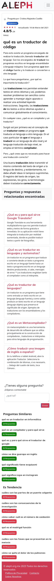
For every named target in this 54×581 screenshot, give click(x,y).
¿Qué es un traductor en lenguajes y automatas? (23, 251)
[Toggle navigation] (48, 5)
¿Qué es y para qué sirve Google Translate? (23, 216)
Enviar (45, 405)
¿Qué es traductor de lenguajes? (21, 286)
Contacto (34, 573)
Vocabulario (12, 23)
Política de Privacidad (16, 573)
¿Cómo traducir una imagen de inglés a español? (26, 350)
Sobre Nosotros (13, 576)
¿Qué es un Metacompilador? (27, 323)
